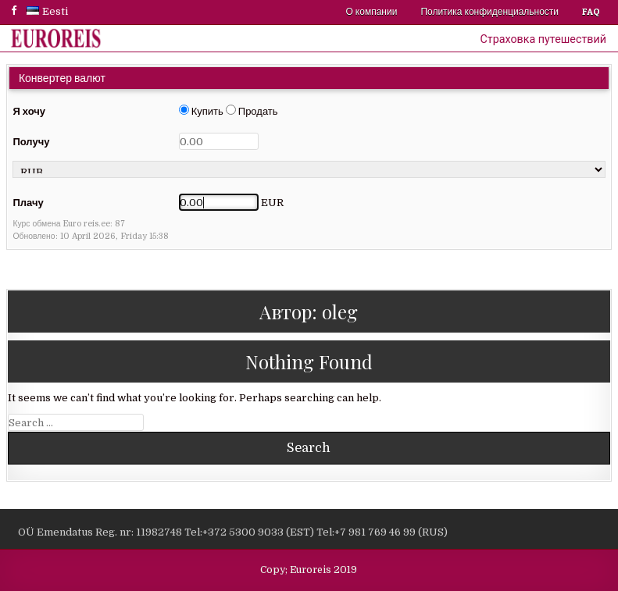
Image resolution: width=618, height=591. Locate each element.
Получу (31, 142)
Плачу (28, 202)
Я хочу (29, 111)
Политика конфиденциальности (489, 11)
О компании (372, 11)
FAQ (591, 11)
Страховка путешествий (543, 39)
